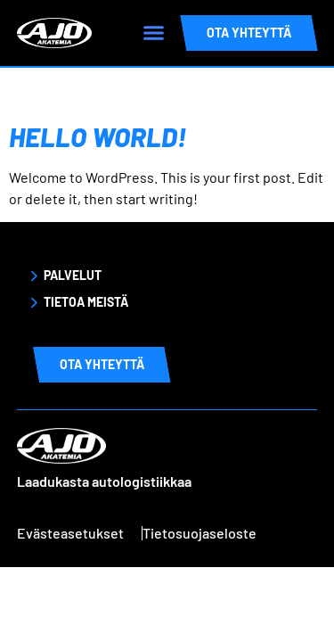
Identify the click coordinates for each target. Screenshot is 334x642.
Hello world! (97, 136)
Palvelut (73, 275)
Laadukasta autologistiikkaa (104, 481)
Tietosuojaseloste (200, 532)
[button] (153, 33)
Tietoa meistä (86, 301)
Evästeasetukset (70, 532)
